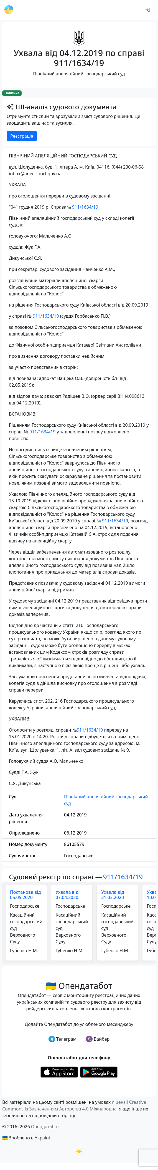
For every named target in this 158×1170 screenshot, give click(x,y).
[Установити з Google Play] (99, 1071)
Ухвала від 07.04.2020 (67, 894)
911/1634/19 (85, 207)
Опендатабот (45, 1127)
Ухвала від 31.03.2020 (112, 894)
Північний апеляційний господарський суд (106, 800)
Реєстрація (21, 136)
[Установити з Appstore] (59, 1071)
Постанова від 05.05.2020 (25, 894)
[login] (148, 10)
